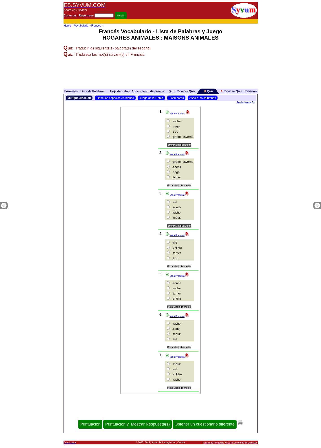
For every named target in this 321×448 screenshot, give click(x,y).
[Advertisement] (175, 21)
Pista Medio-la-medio (179, 145)
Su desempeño (245, 102)
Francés (96, 25)
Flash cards (176, 98)
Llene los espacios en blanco (115, 98)
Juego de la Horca (151, 98)
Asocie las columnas (202, 98)
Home (67, 25)
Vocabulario (81, 25)
